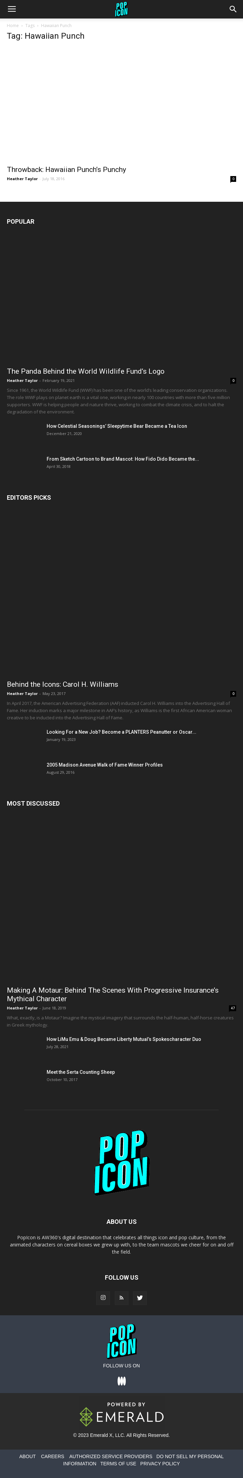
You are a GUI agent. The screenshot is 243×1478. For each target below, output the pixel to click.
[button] (233, 9)
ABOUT (27, 1456)
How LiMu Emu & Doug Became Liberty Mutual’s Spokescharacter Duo (124, 1039)
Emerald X (101, 1435)
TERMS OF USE (118, 1463)
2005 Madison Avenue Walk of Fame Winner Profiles (105, 765)
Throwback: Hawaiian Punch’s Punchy (66, 169)
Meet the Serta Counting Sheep (81, 1072)
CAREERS (52, 1456)
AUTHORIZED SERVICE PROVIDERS (110, 1456)
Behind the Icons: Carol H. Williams (62, 684)
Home (13, 25)
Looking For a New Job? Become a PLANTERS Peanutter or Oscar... (121, 732)
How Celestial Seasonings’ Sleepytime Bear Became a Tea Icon (117, 426)
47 (233, 1008)
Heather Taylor (22, 178)
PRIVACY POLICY (160, 1463)
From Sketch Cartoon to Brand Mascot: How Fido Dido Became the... (123, 459)
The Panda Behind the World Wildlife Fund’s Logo (86, 371)
